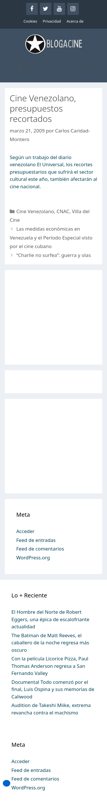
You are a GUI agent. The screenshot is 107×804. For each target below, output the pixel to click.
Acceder (25, 531)
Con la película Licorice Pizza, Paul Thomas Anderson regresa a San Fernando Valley (49, 665)
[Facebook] (32, 9)
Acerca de (74, 21)
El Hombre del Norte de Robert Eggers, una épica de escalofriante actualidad (50, 619)
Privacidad (52, 21)
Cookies (30, 21)
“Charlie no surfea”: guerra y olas (53, 255)
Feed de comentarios (40, 548)
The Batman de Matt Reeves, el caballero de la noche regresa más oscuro (50, 642)
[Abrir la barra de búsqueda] (87, 68)
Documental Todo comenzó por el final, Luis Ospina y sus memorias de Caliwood (52, 689)
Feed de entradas (36, 540)
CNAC (62, 211)
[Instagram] (73, 9)
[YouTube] (59, 9)
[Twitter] (45, 9)
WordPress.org (33, 557)
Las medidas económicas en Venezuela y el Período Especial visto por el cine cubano (51, 237)
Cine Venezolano (35, 211)
